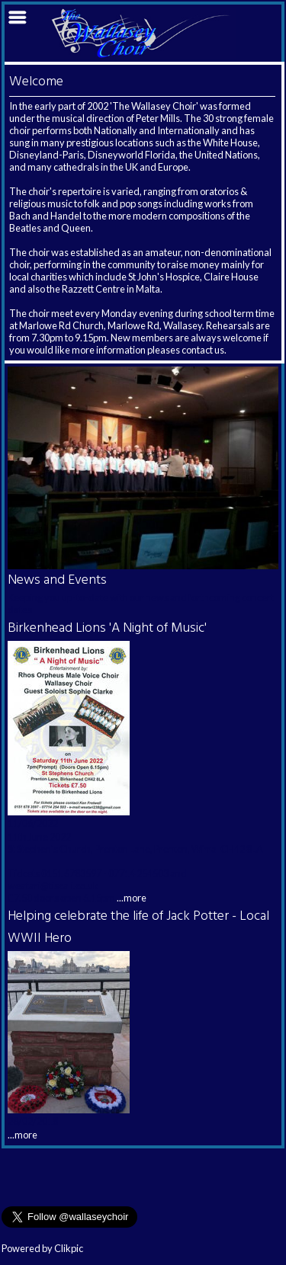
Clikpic (68, 1248)
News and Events (57, 580)
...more (131, 898)
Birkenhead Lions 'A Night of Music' (107, 628)
